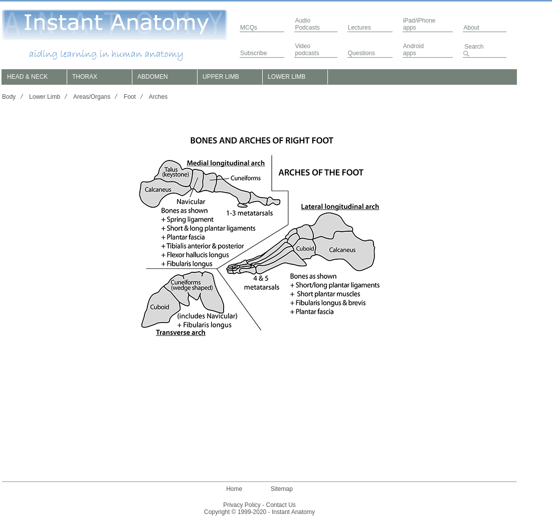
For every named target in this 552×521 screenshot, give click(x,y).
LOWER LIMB (286, 76)
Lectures (359, 27)
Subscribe (253, 53)
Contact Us (281, 504)
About (471, 27)
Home (234, 488)
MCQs (248, 27)
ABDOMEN (152, 76)
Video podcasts (307, 50)
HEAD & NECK (27, 76)
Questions (361, 53)
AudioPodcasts (307, 24)
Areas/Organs (91, 96)
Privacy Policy (242, 504)
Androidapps (413, 50)
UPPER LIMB (221, 76)
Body (9, 96)
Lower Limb (44, 96)
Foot (130, 96)
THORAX (84, 76)
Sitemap (282, 488)
